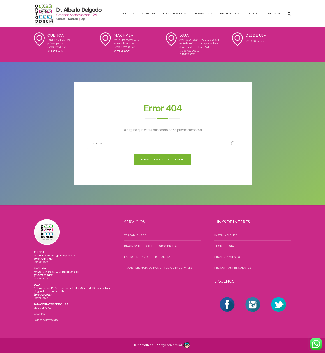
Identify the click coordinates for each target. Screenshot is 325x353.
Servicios (149, 13)
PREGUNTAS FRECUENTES (232, 267)
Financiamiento (174, 13)
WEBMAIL (39, 313)
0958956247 (55, 50)
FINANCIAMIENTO (227, 256)
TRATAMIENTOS (135, 235)
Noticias (253, 13)
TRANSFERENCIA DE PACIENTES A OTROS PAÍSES (158, 267)
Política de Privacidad (46, 319)
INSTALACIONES (225, 235)
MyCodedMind (176, 345)
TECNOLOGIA (224, 246)
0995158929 (122, 50)
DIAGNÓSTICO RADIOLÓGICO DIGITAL (151, 246)
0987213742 (187, 54)
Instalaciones (230, 13)
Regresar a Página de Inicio (163, 159)
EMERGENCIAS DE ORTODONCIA (147, 256)
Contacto (273, 13)
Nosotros (128, 13)
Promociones (203, 13)
